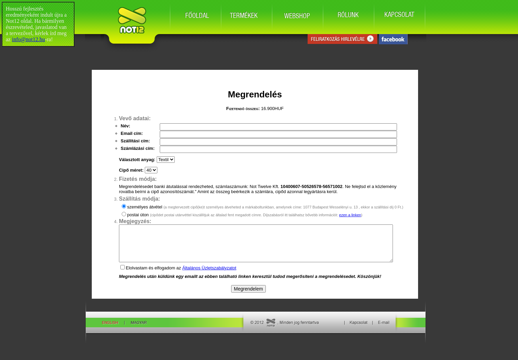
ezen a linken (350, 215)
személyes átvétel (265, 206)
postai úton (244, 214)
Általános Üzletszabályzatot (209, 275)
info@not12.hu (28, 39)
